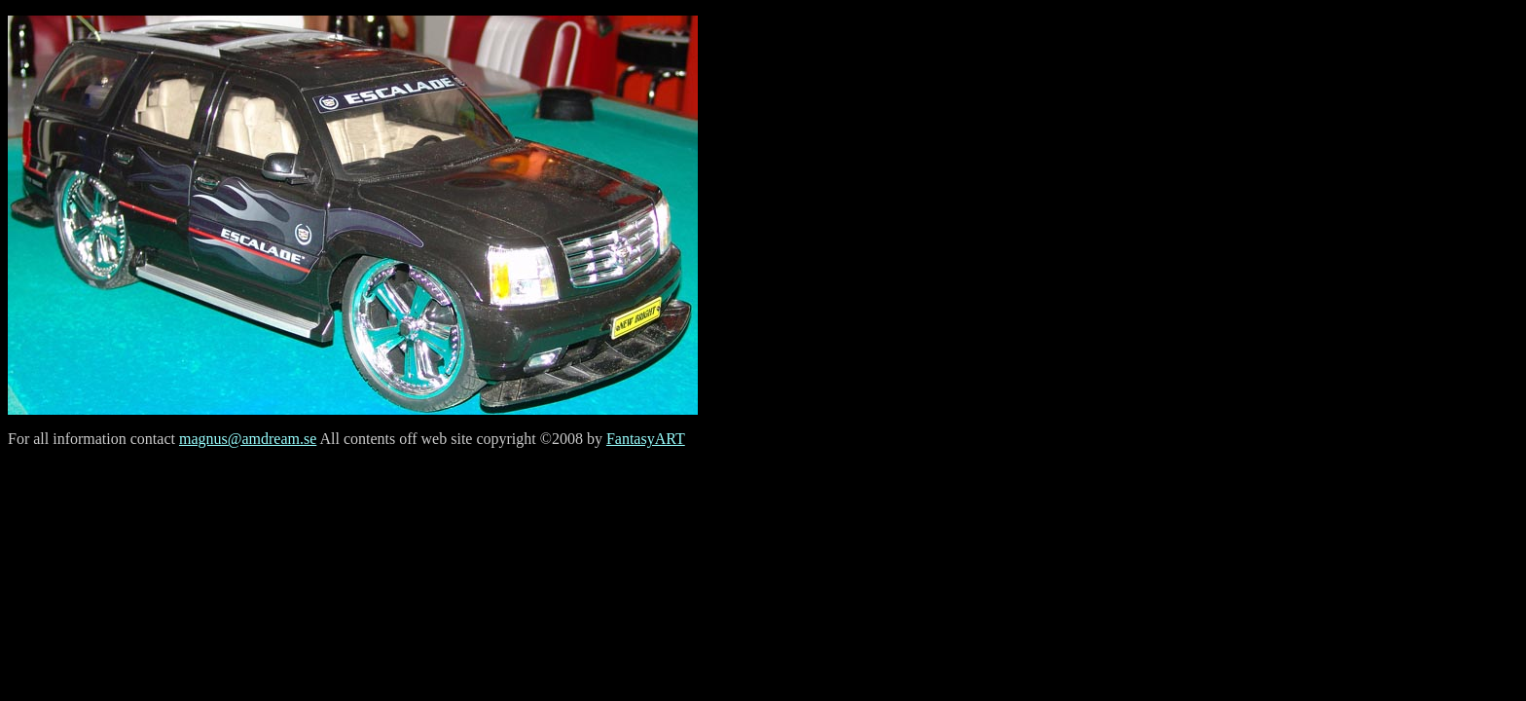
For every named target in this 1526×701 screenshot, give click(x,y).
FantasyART (645, 438)
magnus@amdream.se (247, 438)
